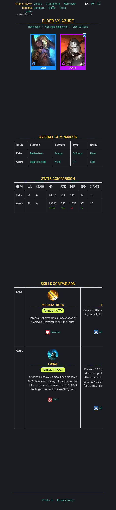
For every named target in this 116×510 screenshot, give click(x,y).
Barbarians (36, 153)
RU (98, 3)
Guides (38, 3)
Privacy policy (65, 500)
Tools (62, 7)
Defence (78, 153)
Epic (92, 161)
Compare (39, 7)
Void (58, 161)
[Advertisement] (58, 99)
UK (92, 3)
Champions (53, 3)
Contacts (47, 500)
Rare (93, 153)
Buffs (52, 7)
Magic (59, 153)
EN (87, 3)
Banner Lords (38, 161)
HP (74, 161)
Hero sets (70, 3)
